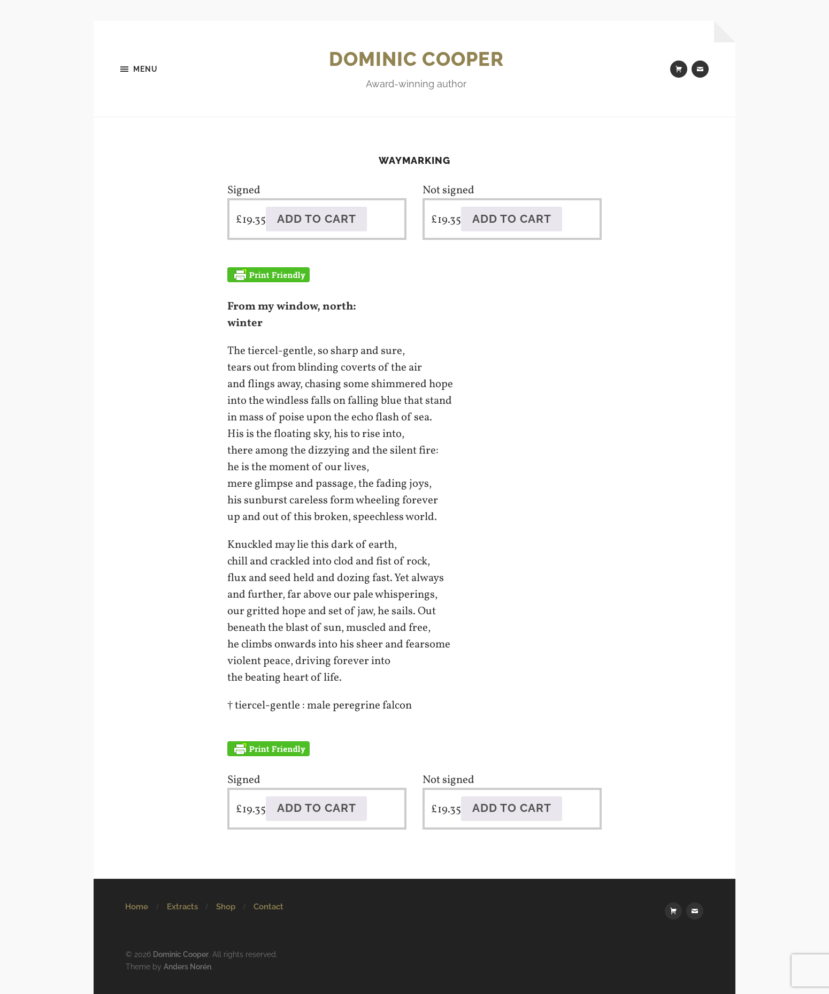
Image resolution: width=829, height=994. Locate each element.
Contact (268, 907)
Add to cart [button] (316, 219)
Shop (225, 907)
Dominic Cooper (416, 59)
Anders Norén (187, 966)
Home (136, 907)
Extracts (182, 907)
